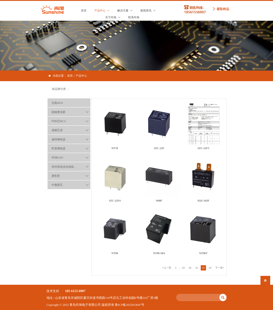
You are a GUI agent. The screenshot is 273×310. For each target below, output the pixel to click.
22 (203, 267)
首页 (70, 75)
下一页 (219, 267)
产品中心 (81, 75)
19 (183, 267)
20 (190, 267)
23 (210, 267)
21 (196, 267)
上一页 (166, 267)
